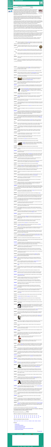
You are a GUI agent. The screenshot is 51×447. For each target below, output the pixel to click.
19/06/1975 (15, 282)
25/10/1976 (15, 288)
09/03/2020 (15, 358)
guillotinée (28, 90)
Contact (32, 446)
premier (25, 138)
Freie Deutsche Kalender (28, 434)
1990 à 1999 (32, 416)
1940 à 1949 (22, 416)
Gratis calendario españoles (36, 434)
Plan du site (24, 446)
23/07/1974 (15, 274)
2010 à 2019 (36, 416)
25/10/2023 (15, 395)
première (31, 119)
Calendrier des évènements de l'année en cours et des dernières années (24, 428)
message (35, 407)
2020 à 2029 (38, 416)
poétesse (25, 49)
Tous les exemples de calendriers (19, 425)
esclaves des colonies (30, 79)
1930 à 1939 (20, 416)
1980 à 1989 (30, 416)
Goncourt (22, 224)
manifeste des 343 (37, 366)
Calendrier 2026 (39, 431)
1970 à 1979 (28, 416)
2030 (40, 416)
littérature (33, 211)
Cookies (21, 446)
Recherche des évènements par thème (20, 427)
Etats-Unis (30, 105)
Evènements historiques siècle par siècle (20, 426)
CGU (18, 446)
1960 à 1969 (26, 416)
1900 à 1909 (14, 416)
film (18, 402)
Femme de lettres (34, 72)
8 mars (20, 292)
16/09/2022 (15, 380)
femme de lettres (26, 88)
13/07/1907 (15, 150)
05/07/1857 (15, 110)
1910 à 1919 (16, 416)
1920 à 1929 (18, 416)
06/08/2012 (15, 329)
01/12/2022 (15, 385)
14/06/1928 (15, 185)
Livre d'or (28, 446)
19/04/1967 (15, 257)
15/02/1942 (15, 213)
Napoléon (18, 95)
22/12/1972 (15, 271)
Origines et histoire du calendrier (19, 429)
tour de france (30, 153)
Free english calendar (19, 434)
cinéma (22, 344)
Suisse (18, 264)
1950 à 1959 (24, 416)
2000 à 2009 (34, 416)
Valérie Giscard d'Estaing (20, 274)
